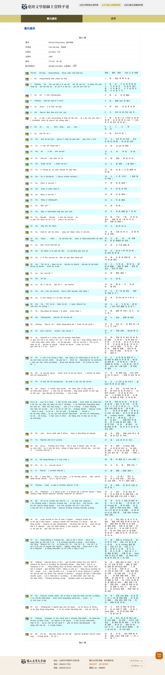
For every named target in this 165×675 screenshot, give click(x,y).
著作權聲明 (103, 664)
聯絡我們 (93, 664)
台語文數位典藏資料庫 (133, 5)
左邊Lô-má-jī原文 (56, 66)
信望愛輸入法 (136, 666)
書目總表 (52, 18)
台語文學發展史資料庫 (88, 5)
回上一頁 (82, 38)
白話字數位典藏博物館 (111, 5)
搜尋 (113, 18)
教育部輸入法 (136, 661)
